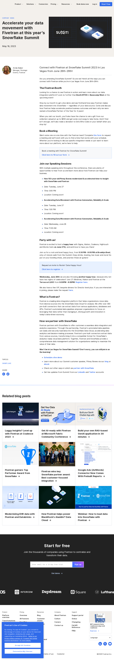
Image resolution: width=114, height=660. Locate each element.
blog (106, 361)
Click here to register (51, 269)
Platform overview (5, 616)
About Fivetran (60, 615)
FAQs (74, 631)
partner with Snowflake (83, 368)
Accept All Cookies (23, 645)
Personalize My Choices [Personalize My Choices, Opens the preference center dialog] (22, 651)
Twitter (92, 372)
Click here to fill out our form (54, 155)
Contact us (58, 625)
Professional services (42, 640)
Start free (106, 4)
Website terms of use (45, 654)
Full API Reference (76, 626)
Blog (38, 615)
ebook (46, 364)
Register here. (82, 282)
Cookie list (60, 654)
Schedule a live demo (53, 357)
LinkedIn (81, 372)
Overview (23, 615)
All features (24, 619)
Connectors (43, 4)
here (71, 290)
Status (74, 619)
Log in (94, 4)
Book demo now (83, 4)
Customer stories (41, 620)
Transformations (8, 621)
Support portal (77, 615)
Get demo (55, 573)
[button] (19, 4)
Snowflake (6, 363)
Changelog (76, 622)
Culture (57, 619)
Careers (57, 622)
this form (97, 135)
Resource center (40, 625)
